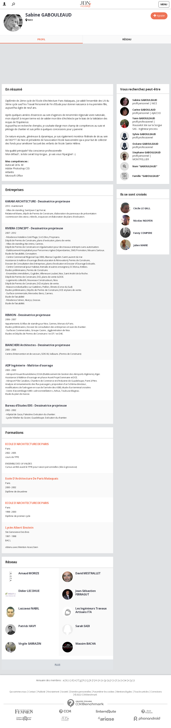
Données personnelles (80, 692)
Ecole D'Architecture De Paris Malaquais (31, 478)
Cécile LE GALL (141, 208)
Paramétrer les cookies (103, 692)
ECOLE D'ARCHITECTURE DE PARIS (27, 444)
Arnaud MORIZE (28, 573)
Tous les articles (141, 692)
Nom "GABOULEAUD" (144, 166)
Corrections (156, 692)
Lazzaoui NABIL (28, 608)
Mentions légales (124, 692)
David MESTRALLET (87, 573)
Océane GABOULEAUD (145, 143)
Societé (64, 692)
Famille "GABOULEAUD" (146, 176)
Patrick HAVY (27, 626)
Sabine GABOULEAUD (144, 100)
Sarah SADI (82, 626)
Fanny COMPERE (142, 233)
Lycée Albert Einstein (19, 527)
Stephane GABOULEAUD (146, 152)
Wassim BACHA (85, 644)
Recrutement (53, 692)
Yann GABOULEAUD (143, 118)
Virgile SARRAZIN (29, 644)
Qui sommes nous (17, 692)
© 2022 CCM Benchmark (85, 695)
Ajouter (161, 15)
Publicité (41, 692)
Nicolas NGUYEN (142, 220)
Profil (41, 39)
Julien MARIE (140, 245)
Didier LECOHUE (28, 591)
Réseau (126, 39)
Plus (57, 664)
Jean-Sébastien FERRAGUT (85, 592)
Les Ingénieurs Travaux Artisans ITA (91, 610)
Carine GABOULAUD (143, 109)
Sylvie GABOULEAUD (144, 134)
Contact (32, 692)
